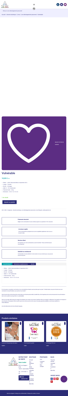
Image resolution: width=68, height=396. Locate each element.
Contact (38, 393)
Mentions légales (10, 393)
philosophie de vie (47, 210)
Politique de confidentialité (20, 393)
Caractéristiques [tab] (7, 264)
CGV (41, 359)
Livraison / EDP (42, 362)
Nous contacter (24, 377)
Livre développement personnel (29, 14)
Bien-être (31, 384)
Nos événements (31, 363)
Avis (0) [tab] (32, 264)
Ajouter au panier (9, 202)
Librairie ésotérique (11, 14)
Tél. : (20, 371)
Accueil (3, 14)
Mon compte (42, 365)
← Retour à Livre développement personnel (12, 10)
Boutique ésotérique (31, 380)
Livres (18, 14)
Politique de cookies (31, 393)
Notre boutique (31, 367)
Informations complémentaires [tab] (21, 264)
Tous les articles (53, 360)
